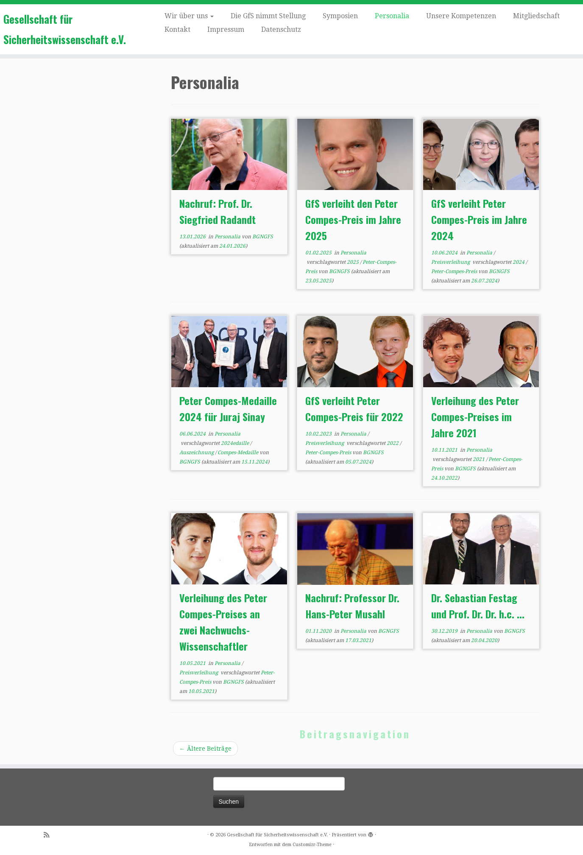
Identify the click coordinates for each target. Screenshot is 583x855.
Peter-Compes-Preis (454, 271)
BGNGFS (262, 237)
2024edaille (235, 443)
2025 (353, 262)
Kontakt (177, 29)
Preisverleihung (451, 262)
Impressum (225, 29)
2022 (393, 443)
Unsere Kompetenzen (461, 16)
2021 (479, 459)
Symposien (340, 16)
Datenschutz (281, 29)
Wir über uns (189, 16)
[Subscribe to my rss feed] (49, 835)
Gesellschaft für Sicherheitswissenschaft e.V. (64, 29)
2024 (519, 262)
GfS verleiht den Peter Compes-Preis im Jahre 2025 (353, 219)
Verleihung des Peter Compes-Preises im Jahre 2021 (475, 416)
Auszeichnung (197, 452)
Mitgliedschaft (536, 16)
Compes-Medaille (238, 452)
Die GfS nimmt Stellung (268, 16)
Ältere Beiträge (205, 748)
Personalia (392, 16)
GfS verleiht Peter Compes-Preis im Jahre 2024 (479, 219)
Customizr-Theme (312, 844)
